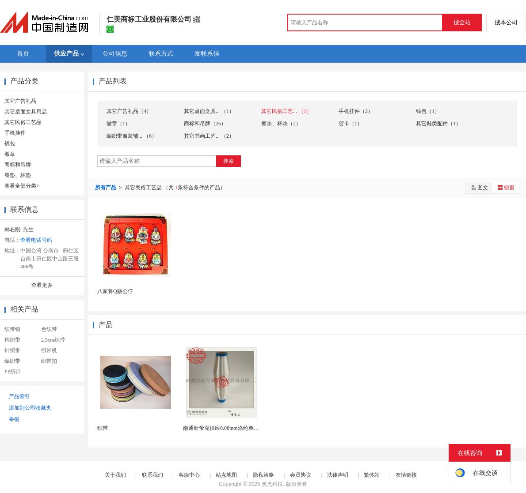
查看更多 (42, 285)
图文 (479, 187)
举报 (14, 419)
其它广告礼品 (20, 101)
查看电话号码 (36, 240)
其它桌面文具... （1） (209, 111)
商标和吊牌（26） (205, 123)
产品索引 (19, 396)
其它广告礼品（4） (129, 111)
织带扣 (49, 361)
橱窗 (506, 187)
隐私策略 (263, 475)
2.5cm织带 (53, 340)
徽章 (9, 154)
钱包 (9, 143)
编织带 (12, 361)
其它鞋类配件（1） (438, 123)
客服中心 (189, 475)
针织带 (12, 350)
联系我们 (152, 475)
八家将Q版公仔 (115, 291)
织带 (102, 428)
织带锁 (12, 329)
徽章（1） (118, 123)
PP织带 (12, 372)
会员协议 (300, 475)
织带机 (49, 350)
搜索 (228, 161)
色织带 (49, 329)
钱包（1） (428, 111)
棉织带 (12, 340)
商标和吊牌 (17, 165)
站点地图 (226, 475)
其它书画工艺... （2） (209, 136)
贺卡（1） (350, 123)
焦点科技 (272, 484)
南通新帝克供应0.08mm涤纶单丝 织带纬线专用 (237, 428)
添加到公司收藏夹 (30, 408)
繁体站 (372, 475)
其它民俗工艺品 (23, 122)
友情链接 (406, 475)
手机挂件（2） (356, 111)
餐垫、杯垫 (17, 175)
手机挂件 (15, 133)
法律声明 (337, 475)
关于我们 (115, 475)
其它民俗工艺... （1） (286, 111)
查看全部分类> (21, 186)
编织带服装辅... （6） (132, 136)
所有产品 (106, 187)
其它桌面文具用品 (25, 112)
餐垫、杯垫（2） (281, 123)
